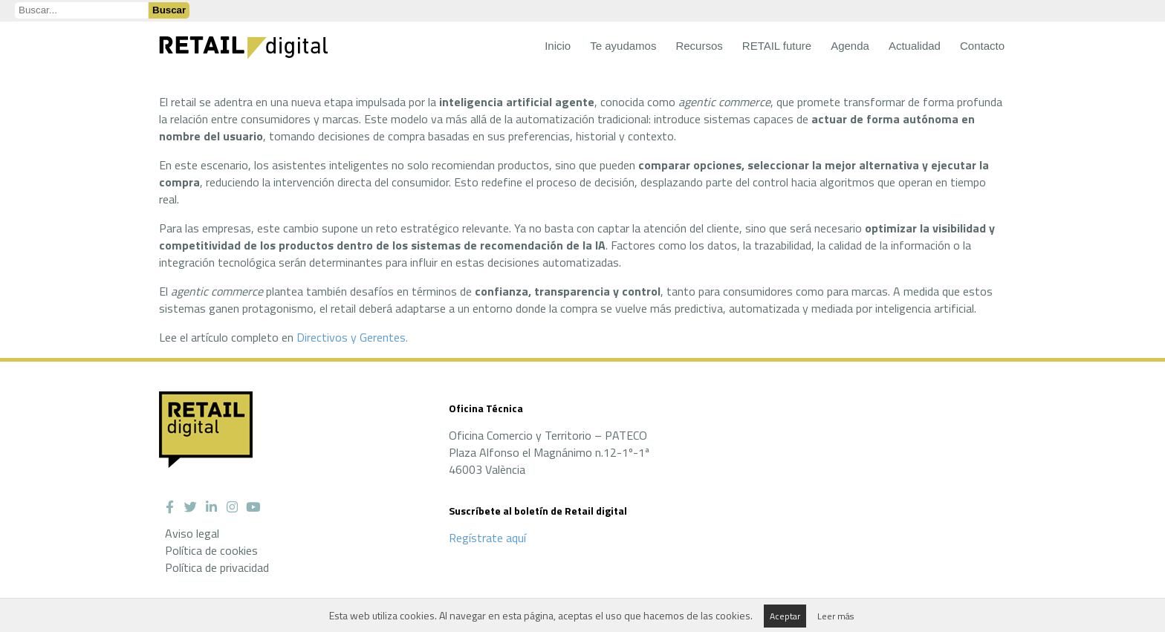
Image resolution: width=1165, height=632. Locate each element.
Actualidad (915, 45)
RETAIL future (776, 45)
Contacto (982, 45)
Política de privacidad (217, 567)
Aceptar (785, 616)
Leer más (835, 616)
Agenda (850, 45)
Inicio (558, 45)
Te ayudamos (623, 45)
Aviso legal (192, 533)
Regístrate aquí (487, 538)
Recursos (698, 45)
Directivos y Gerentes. (352, 337)
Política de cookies (211, 550)
